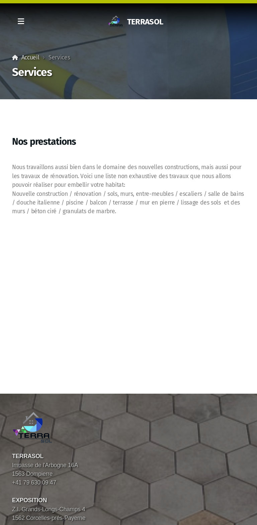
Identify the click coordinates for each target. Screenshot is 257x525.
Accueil (30, 57)
